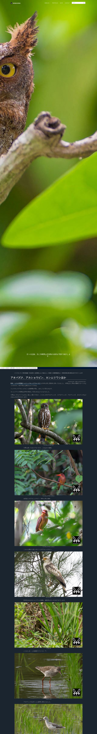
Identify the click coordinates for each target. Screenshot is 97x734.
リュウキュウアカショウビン (48, 495)
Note (61, 3)
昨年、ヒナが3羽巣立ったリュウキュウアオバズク (26, 383)
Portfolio (55, 3)
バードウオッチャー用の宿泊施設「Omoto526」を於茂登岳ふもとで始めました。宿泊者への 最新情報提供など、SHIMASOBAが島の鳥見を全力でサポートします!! (48, 373)
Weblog (47, 3)
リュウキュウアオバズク (48, 445)
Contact (67, 3)
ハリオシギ (48, 648)
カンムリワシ (48, 597)
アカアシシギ (48, 699)
